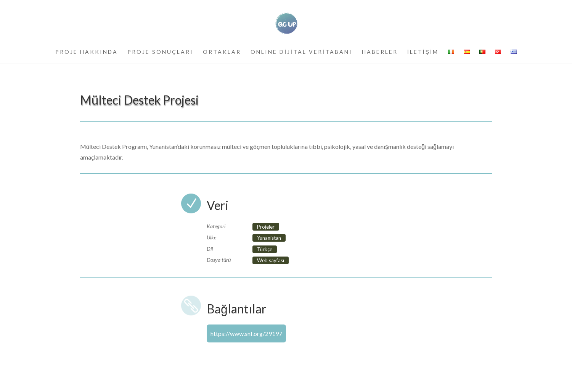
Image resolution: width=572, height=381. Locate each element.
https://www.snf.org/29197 (246, 333)
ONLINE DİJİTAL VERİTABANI (301, 52)
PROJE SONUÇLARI (160, 52)
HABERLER (380, 52)
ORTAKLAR (222, 52)
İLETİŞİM (423, 52)
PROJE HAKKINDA (86, 52)
